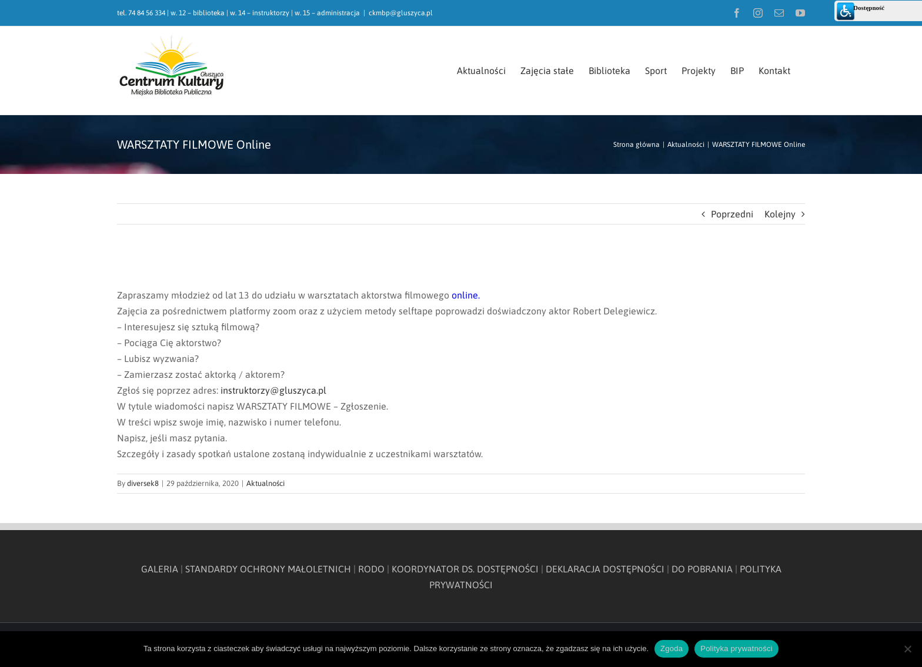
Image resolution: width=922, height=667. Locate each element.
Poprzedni (732, 214)
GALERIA (159, 569)
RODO (371, 569)
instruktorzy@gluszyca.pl (273, 390)
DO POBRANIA (702, 569)
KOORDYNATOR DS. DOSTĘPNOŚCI (465, 569)
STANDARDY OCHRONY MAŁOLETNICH (268, 569)
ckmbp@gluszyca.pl (401, 13)
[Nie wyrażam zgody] (907, 649)
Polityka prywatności (736, 648)
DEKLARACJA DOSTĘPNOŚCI (605, 569)
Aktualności (265, 483)
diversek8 (143, 483)
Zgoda (671, 648)
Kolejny (780, 214)
